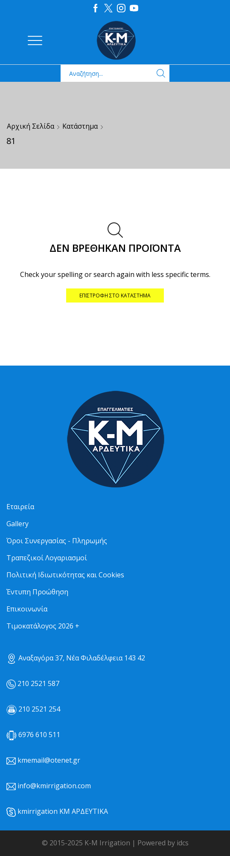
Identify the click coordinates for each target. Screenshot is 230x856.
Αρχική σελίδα (30, 126)
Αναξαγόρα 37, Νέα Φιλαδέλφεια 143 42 (75, 658)
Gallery (17, 523)
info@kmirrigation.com (54, 785)
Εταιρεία (20, 506)
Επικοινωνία (26, 609)
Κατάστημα (80, 126)
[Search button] (160, 73)
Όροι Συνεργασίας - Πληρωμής (56, 540)
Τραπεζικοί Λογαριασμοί (46, 557)
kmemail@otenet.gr (48, 760)
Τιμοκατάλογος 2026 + (42, 626)
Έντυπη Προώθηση (37, 592)
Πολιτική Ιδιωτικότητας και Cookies (65, 574)
